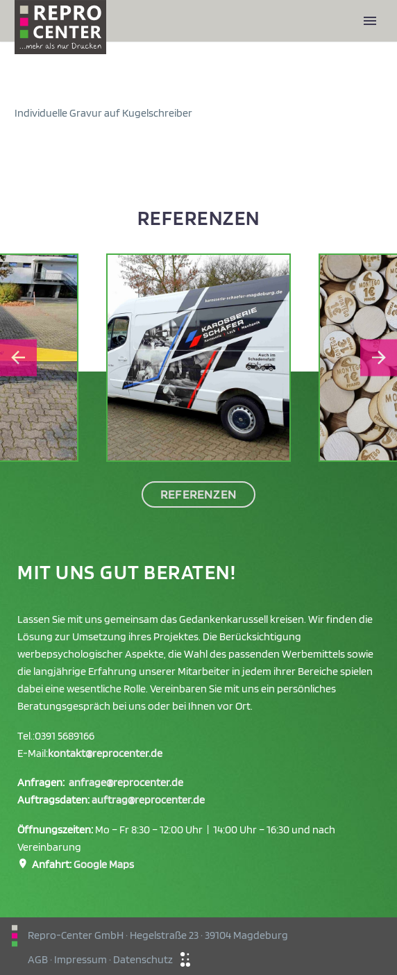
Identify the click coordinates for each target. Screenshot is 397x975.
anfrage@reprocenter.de (126, 782)
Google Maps (104, 864)
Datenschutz (143, 959)
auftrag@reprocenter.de (148, 799)
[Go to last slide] (18, 358)
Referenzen (198, 494)
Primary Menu (370, 21)
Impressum (80, 959)
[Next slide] (378, 358)
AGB (38, 959)
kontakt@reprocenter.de (105, 753)
